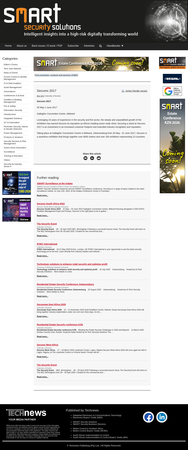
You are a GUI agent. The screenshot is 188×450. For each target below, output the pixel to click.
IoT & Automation (12, 122)
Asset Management (12, 87)
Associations (9, 91)
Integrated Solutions (13, 118)
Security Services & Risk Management (15, 142)
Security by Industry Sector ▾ (13, 165)
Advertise (89, 45)
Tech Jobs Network (12, 68)
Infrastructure (10, 114)
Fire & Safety (10, 106)
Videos (7, 160)
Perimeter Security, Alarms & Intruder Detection (16, 127)
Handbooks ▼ (115, 45)
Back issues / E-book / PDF (47, 45)
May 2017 (40, 96)
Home (8, 45)
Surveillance (9, 152)
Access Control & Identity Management (15, 78)
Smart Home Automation (15, 147)
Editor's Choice (11, 64)
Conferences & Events (14, 95)
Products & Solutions (13, 137)
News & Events (11, 73)
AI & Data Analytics (12, 83)
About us (22, 45)
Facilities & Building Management (13, 100)
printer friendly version (134, 91)
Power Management (13, 133)
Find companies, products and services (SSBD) (56, 75)
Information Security (13, 110)
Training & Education (13, 156)
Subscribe (73, 45)
